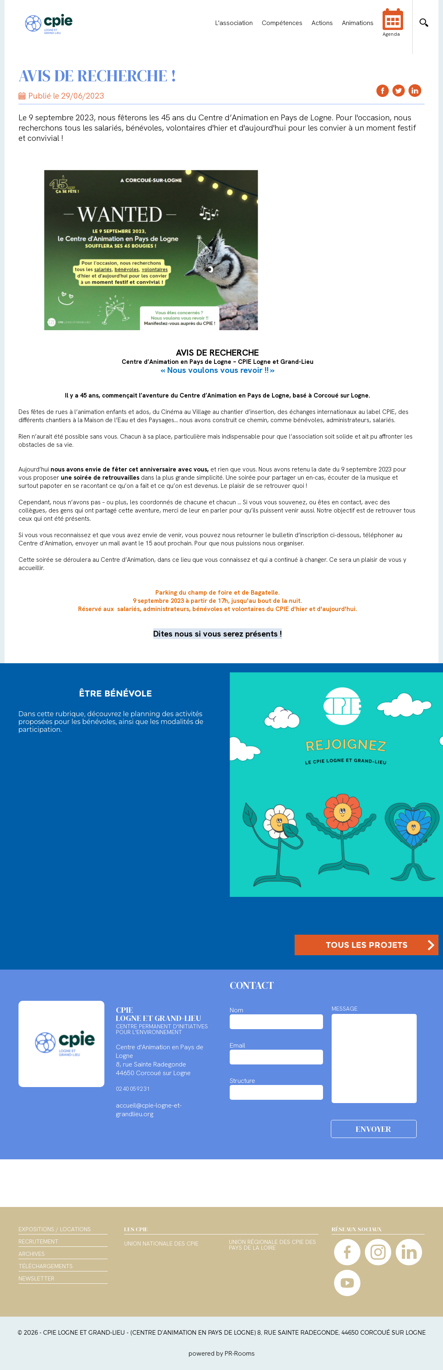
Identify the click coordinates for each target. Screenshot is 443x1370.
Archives (31, 1254)
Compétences (282, 23)
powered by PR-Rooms (222, 1353)
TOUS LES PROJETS (367, 945)
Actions (322, 23)
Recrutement (38, 1241)
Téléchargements (45, 1266)
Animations (358, 23)
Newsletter (36, 1278)
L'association (234, 23)
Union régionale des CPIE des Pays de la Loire (272, 1245)
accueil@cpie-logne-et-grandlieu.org (149, 1109)
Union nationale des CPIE (161, 1244)
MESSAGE (345, 1008)
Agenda (393, 27)
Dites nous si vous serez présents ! (217, 633)
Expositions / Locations (54, 1229)
